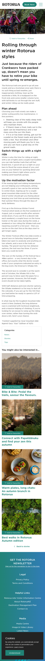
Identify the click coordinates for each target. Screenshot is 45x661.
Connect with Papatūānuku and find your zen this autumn (20, 441)
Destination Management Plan (23, 605)
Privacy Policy (22, 579)
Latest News (22, 631)
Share (31, 38)
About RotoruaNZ (22, 601)
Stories (7, 338)
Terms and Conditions (22, 583)
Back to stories (22, 546)
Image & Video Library (22, 627)
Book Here (29, 4)
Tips (6, 342)
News (6, 334)
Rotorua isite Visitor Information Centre (22, 598)
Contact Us (22, 609)
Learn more (18, 647)
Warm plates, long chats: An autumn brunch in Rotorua (18, 491)
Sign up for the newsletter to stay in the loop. (22, 566)
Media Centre (22, 623)
